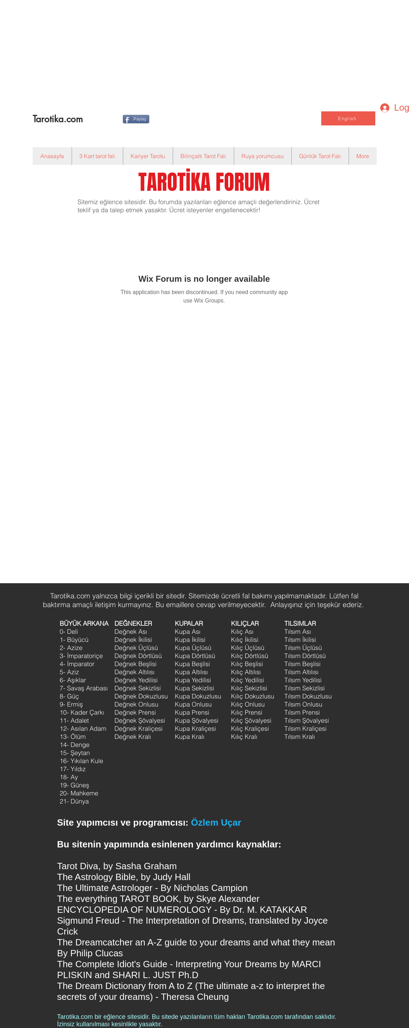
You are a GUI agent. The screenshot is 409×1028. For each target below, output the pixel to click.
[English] (348, 118)
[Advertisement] (191, 49)
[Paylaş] (136, 119)
